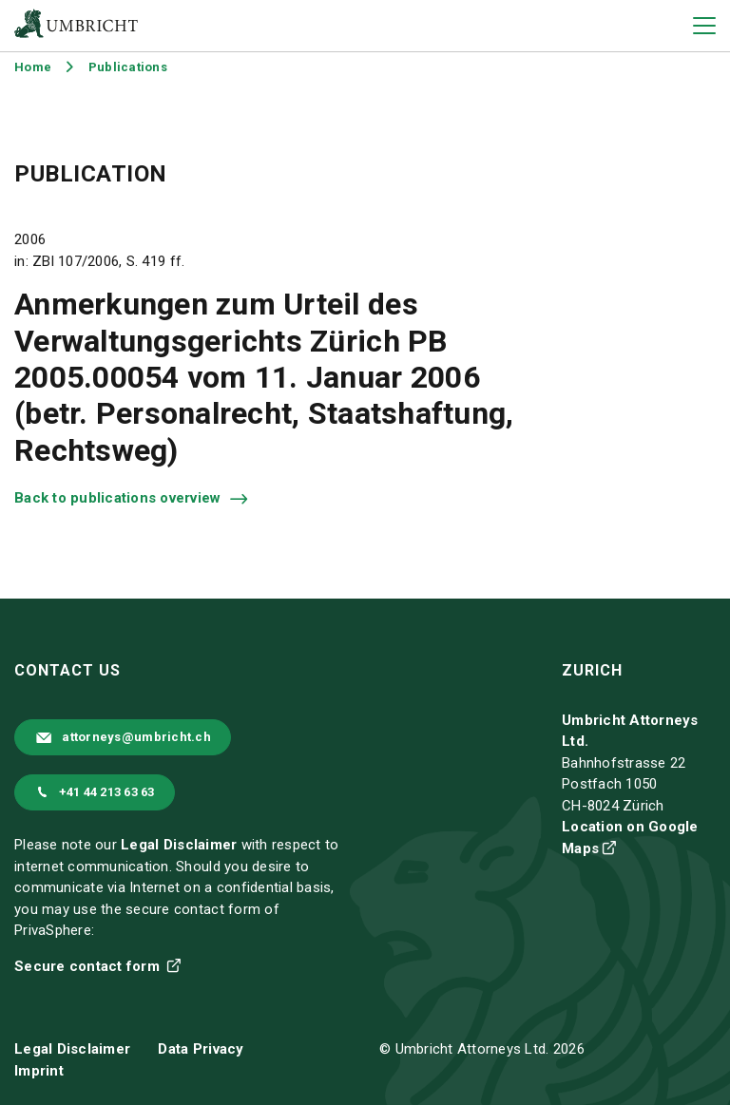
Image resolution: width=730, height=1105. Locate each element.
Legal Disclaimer (179, 844)
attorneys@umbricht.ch (136, 737)
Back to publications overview (119, 497)
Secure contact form (88, 966)
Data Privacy (200, 1048)
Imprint (39, 1070)
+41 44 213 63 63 (107, 792)
